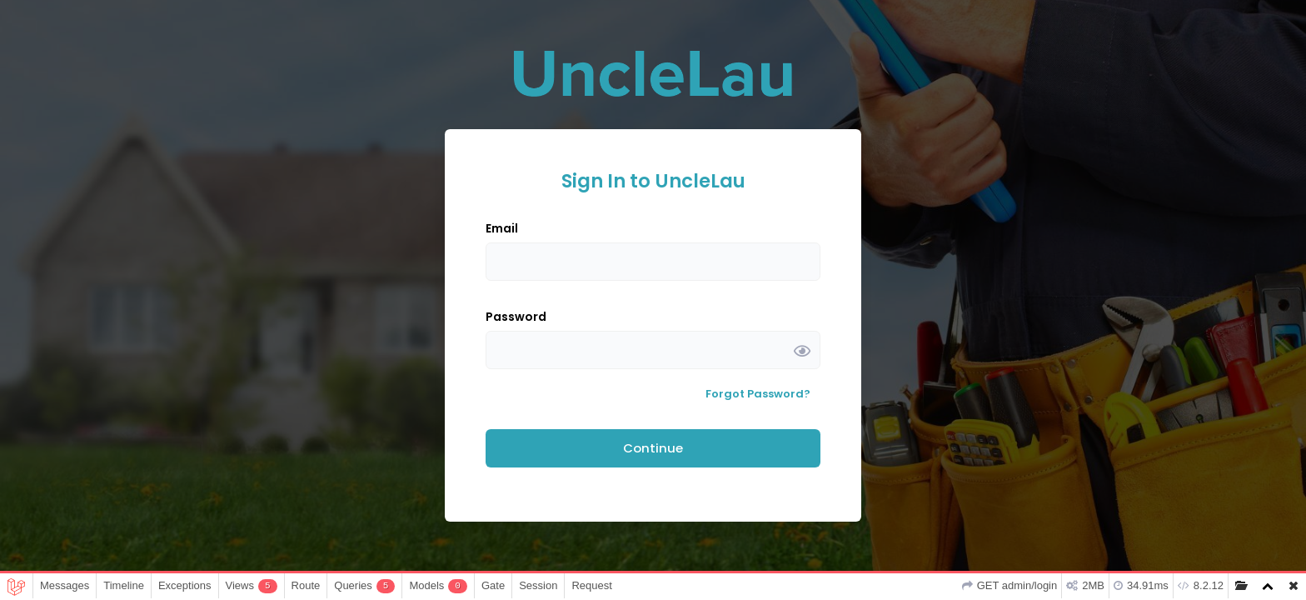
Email (502, 228)
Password (516, 316)
